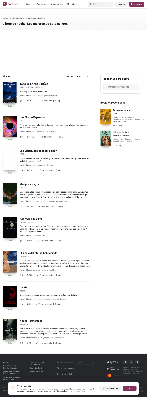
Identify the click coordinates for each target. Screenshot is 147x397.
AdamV (23, 291)
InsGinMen (24, 256)
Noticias (6, 362)
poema (40, 96)
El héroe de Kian (121, 132)
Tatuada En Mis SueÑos (34, 83)
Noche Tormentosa (31, 320)
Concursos (42, 4)
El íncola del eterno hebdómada (38, 253)
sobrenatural (37, 201)
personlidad (42, 270)
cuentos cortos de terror (56, 299)
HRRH (22, 154)
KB (21, 121)
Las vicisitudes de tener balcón (38, 150)
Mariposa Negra (29, 184)
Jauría (23, 287)
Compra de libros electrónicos (37, 363)
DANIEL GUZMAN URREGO (31, 87)
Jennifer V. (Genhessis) (122, 135)
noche (34, 96)
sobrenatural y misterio (58, 201)
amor (34, 132)
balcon (50, 165)
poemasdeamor (50, 96)
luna (33, 236)
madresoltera (136, 139)
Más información (110, 388)
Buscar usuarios (36, 372)
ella (43, 236)
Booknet (6, 18)
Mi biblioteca (73, 4)
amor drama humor (132, 119)
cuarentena (42, 165)
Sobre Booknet (36, 368)
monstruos (36, 299)
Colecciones (57, 4)
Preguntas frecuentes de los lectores (11, 373)
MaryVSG (24, 324)
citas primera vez (49, 132)
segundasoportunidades (122, 141)
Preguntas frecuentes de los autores (11, 378)
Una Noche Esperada (32, 117)
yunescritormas (26, 222)
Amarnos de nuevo (122, 110)
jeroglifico (52, 270)
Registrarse (136, 4)
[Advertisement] (73, 54)
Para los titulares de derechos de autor (11, 367)
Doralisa (116, 113)
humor (127, 139)
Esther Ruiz (25, 188)
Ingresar (121, 4)
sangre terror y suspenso (54, 338)
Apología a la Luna (31, 218)
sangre (35, 338)
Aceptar (129, 388)
